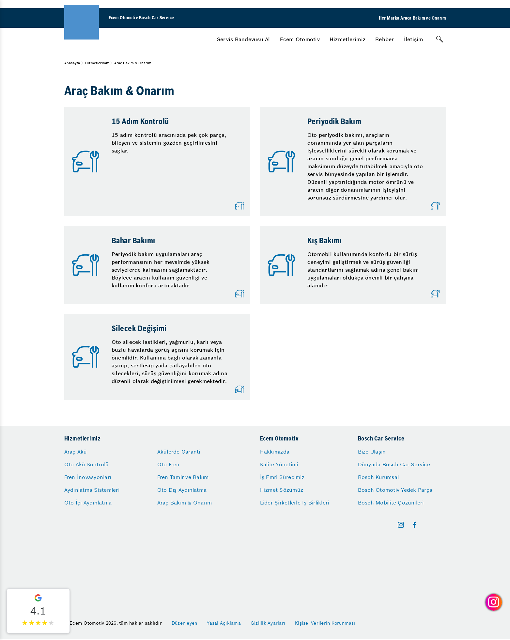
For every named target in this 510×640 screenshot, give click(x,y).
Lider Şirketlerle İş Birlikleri (294, 502)
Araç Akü (75, 451)
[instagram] (401, 525)
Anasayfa (72, 63)
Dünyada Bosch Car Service (394, 464)
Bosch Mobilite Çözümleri (391, 502)
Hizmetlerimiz (347, 39)
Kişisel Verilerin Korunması (325, 623)
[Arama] (439, 39)
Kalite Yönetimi (279, 464)
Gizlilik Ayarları (268, 623)
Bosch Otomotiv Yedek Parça (395, 490)
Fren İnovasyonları (87, 477)
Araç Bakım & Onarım (184, 502)
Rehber (384, 39)
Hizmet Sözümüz (281, 490)
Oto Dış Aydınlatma (182, 490)
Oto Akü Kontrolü (86, 464)
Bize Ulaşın (372, 451)
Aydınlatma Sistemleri (91, 490)
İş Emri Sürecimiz (282, 477)
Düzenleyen (184, 623)
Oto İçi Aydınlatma (88, 502)
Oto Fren (168, 464)
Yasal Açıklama (224, 623)
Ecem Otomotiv (300, 39)
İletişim (413, 39)
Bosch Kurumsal (378, 477)
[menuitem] (243, 39)
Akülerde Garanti (178, 451)
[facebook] (414, 525)
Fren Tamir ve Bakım (183, 477)
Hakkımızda (275, 451)
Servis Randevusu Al (243, 39)
